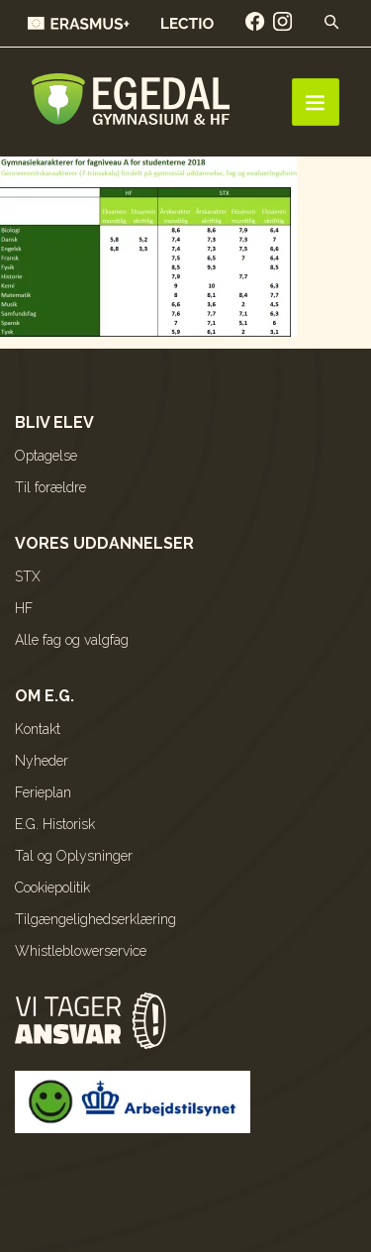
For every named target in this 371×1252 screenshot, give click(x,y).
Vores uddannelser (104, 543)
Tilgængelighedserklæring (95, 919)
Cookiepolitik (52, 887)
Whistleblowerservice (80, 951)
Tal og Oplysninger (74, 856)
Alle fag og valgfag (72, 640)
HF (24, 608)
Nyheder (41, 761)
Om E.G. (44, 695)
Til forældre (50, 487)
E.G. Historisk (55, 824)
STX (28, 576)
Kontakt (37, 729)
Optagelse (46, 456)
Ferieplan (43, 792)
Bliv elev (54, 422)
